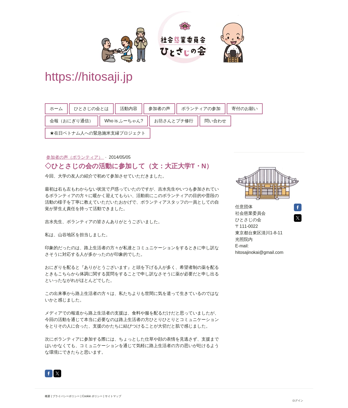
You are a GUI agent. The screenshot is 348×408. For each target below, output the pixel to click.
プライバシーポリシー (66, 396)
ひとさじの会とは (91, 108)
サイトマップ (113, 396)
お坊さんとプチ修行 (173, 121)
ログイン (297, 400)
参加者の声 (159, 108)
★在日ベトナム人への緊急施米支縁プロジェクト (97, 133)
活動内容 (128, 108)
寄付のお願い (245, 108)
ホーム (56, 108)
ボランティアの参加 (200, 108)
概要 (47, 396)
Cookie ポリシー (92, 396)
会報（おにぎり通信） (71, 121)
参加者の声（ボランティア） (75, 157)
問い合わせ (215, 121)
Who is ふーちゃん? (123, 121)
